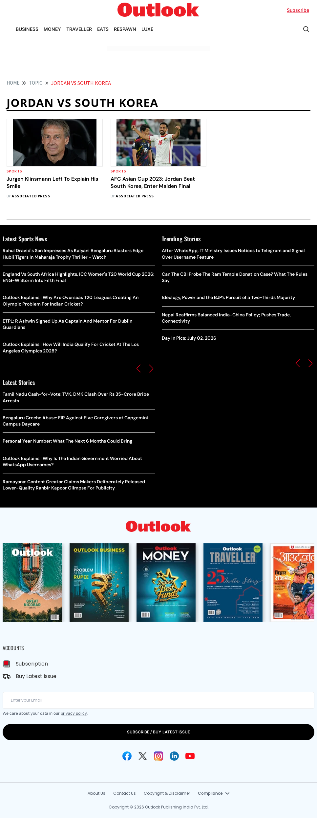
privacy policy (74, 713)
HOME (13, 83)
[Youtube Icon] (190, 756)
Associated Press (30, 196)
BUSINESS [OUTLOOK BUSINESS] (27, 29)
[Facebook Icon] (127, 756)
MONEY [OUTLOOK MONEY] (52, 29)
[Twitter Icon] (142, 756)
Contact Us (124, 793)
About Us (96, 793)
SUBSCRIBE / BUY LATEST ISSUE (158, 731)
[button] (138, 368)
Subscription (32, 664)
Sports (14, 171)
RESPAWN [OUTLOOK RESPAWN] (125, 29)
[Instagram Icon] (158, 756)
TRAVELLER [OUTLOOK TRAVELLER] (79, 29)
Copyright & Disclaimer (167, 793)
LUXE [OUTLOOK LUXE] (147, 29)
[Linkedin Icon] (174, 756)
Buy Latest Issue (36, 676)
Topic (35, 83)
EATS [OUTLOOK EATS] (103, 29)
